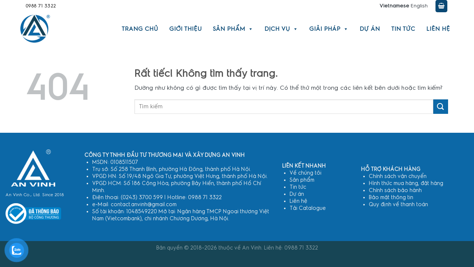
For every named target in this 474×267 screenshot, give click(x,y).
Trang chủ (139, 29)
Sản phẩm (233, 29)
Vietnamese (394, 6)
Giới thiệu (185, 29)
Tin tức (403, 29)
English (419, 6)
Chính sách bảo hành (395, 190)
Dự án (370, 29)
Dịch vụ (281, 29)
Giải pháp (328, 29)
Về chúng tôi (305, 173)
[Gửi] (440, 106)
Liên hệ (438, 29)
